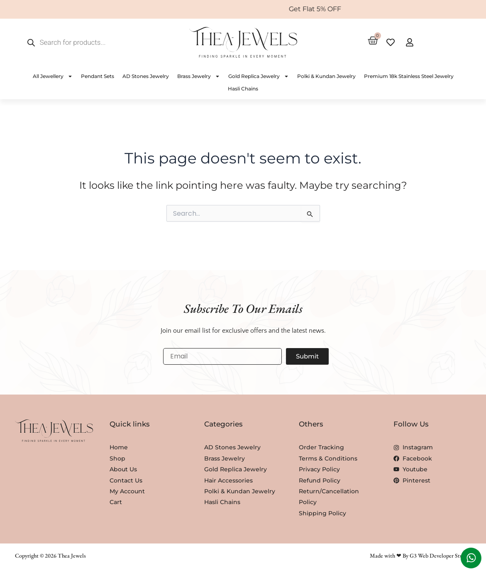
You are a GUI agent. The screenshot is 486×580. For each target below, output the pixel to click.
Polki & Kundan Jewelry (326, 76)
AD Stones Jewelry (145, 76)
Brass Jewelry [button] (198, 76)
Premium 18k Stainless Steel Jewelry (409, 76)
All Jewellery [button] (53, 76)
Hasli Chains (243, 88)
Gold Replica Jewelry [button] (258, 76)
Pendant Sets (97, 76)
